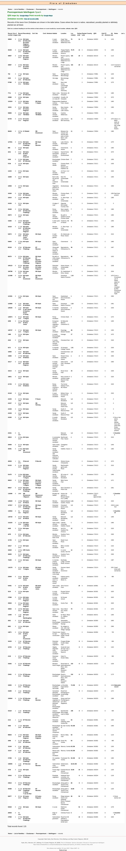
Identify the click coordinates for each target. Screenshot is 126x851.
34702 (10, 647)
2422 (9, 78)
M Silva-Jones (25, 154)
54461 (10, 585)
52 (79, 796)
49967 (10, 65)
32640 (10, 550)
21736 (10, 384)
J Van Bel (26, 526)
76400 (10, 560)
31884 (10, 221)
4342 (9, 340)
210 (72, 663)
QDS (76, 28)
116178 (10, 567)
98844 (10, 735)
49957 (10, 56)
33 (71, 770)
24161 (10, 433)
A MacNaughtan (27, 617)
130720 (10, 517)
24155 (10, 399)
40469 (10, 789)
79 (73, 50)
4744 (9, 770)
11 (71, 107)
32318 (10, 226)
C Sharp (25, 792)
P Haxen (25, 239)
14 (79, 39)
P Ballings (26, 46)
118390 (10, 493)
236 (72, 711)
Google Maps (24, 15)
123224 (10, 101)
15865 (10, 356)
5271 (9, 347)
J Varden (26, 47)
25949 (10, 576)
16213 (10, 371)
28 (71, 330)
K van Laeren (27, 309)
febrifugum (52, 9)
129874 (10, 317)
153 (72, 56)
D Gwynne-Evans (26, 312)
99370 (10, 256)
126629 (10, 501)
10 (79, 817)
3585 (9, 726)
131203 (10, 522)
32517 (10, 546)
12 (71, 528)
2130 (9, 656)
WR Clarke (26, 550)
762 (9, 74)
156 (74, 685)
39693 (10, 609)
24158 (10, 409)
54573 (10, 234)
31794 (10, 540)
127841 (10, 142)
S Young (25, 314)
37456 (10, 758)
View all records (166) (31, 19)
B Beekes (26, 357)
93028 (10, 807)
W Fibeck (26, 502)
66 (73, 770)
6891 (9, 626)
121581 (10, 296)
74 (71, 685)
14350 (10, 615)
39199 (10, 50)
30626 (10, 603)
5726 (9, 163)
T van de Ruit (27, 794)
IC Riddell (26, 131)
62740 (10, 119)
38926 (10, 39)
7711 (9, 93)
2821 (9, 620)
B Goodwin (26, 305)
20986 (10, 97)
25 (79, 585)
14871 (10, 632)
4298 (9, 321)
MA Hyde (26, 39)
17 (71, 334)
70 (71, 603)
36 (71, 247)
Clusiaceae (30, 9)
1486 (9, 334)
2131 (9, 720)
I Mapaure (26, 497)
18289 (10, 177)
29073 (10, 215)
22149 (10, 393)
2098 (9, 740)
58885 (10, 113)
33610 (10, 783)
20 (79, 56)
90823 (10, 480)
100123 (10, 265)
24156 (10, 203)
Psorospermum (41, 9)
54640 (10, 241)
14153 (10, 171)
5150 (9, 159)
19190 (10, 193)
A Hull (25, 273)
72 (71, 221)
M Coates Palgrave (26, 43)
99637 (10, 488)
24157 (10, 403)
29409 (10, 444)
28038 (10, 813)
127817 (10, 505)
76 (71, 39)
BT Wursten (26, 41)
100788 (10, 271)
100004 (10, 698)
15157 (10, 750)
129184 (10, 308)
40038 (10, 461)
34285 (10, 691)
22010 (10, 197)
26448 (10, 209)
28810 (10, 437)
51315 (10, 465)
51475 (10, 474)
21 (72, 501)
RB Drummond (39, 132)
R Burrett (26, 157)
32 (71, 764)
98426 (10, 131)
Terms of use (63, 850)
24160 (10, 417)
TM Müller (26, 84)
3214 (9, 591)
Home (10, 9)
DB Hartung (38, 404)
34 (71, 371)
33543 (10, 775)
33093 (10, 685)
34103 (10, 641)
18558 (10, 186)
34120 (10, 711)
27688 (10, 597)
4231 (9, 152)
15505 (10, 352)
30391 (10, 449)
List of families (19, 9)
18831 (10, 376)
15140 (10, 746)
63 (71, 720)
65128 (10, 247)
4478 (9, 534)
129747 (10, 330)
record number (61, 28)
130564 (10, 511)
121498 (10, 275)
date (72, 28)
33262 (10, 663)
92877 (10, 796)
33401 (10, 674)
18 (72, 275)
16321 (10, 107)
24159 (10, 413)
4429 (9, 528)
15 (71, 152)
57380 (10, 82)
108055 (10, 764)
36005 (10, 554)
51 (72, 347)
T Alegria (26, 103)
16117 (10, 362)
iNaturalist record (117, 686)
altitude (68, 28)
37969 (10, 817)
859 (9, 148)
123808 (10, 303)
